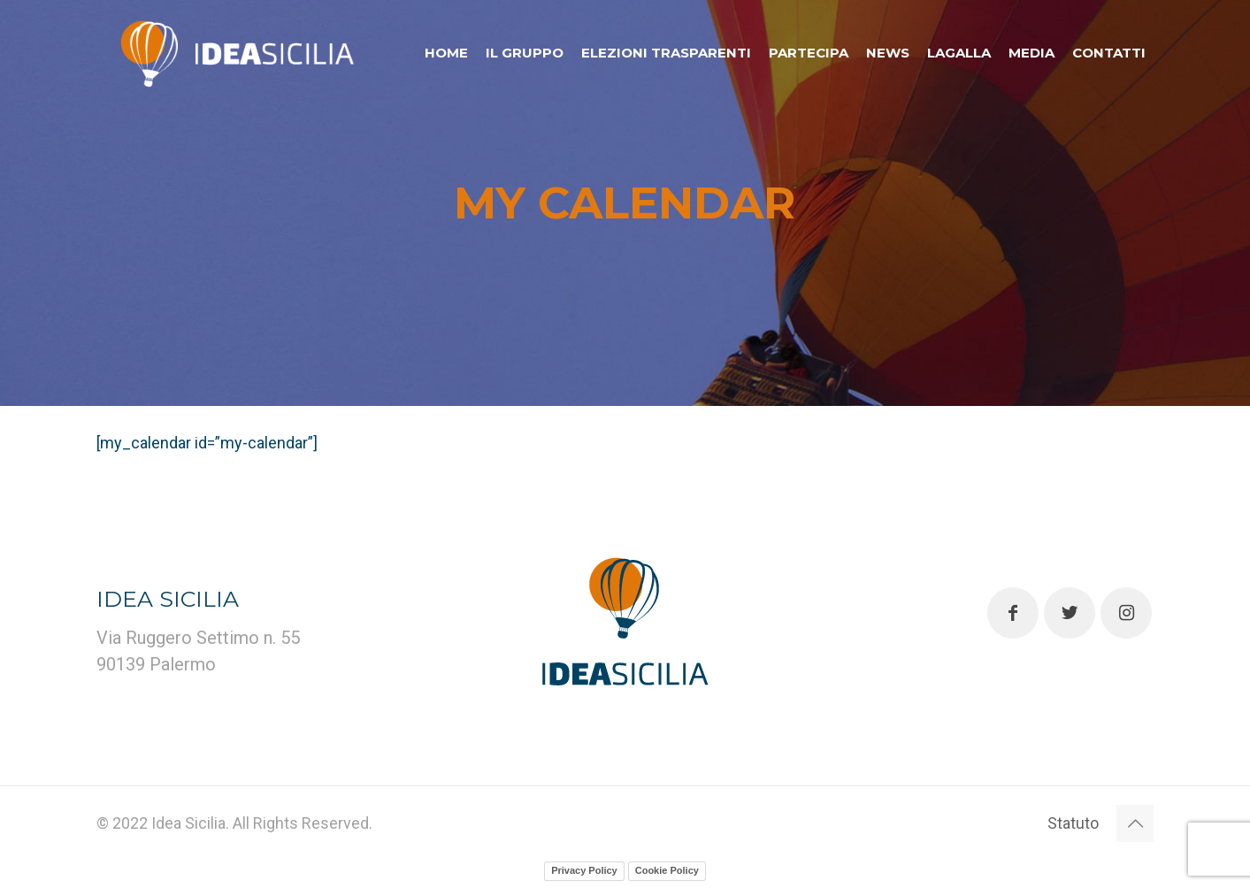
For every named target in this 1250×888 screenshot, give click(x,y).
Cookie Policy (667, 870)
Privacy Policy (584, 870)
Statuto (1073, 823)
